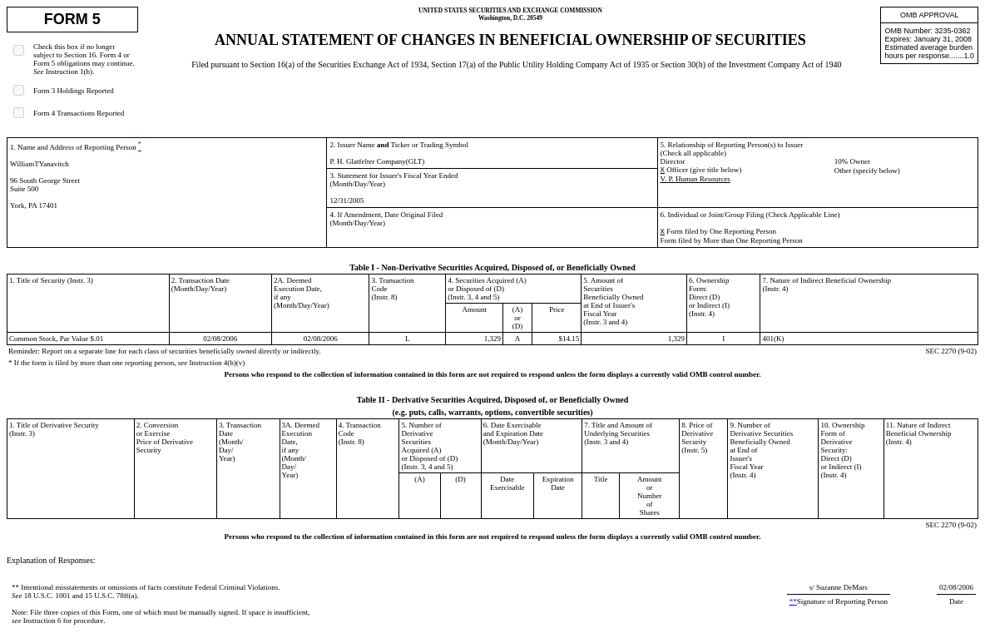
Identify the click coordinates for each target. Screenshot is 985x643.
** (793, 601)
